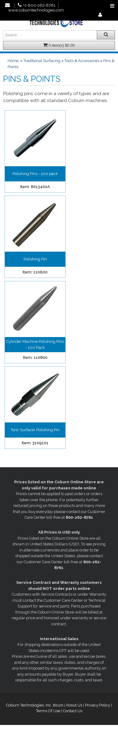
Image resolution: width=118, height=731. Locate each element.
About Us (74, 705)
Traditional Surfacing (42, 60)
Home (13, 60)
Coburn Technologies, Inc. (29, 705)
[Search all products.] (106, 34)
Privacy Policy (97, 705)
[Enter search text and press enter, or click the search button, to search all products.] (59, 34)
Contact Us (72, 711)
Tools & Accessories (81, 60)
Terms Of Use (48, 711)
